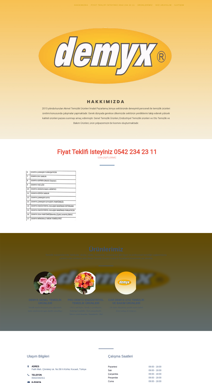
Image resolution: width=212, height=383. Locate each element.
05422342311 (38, 378)
